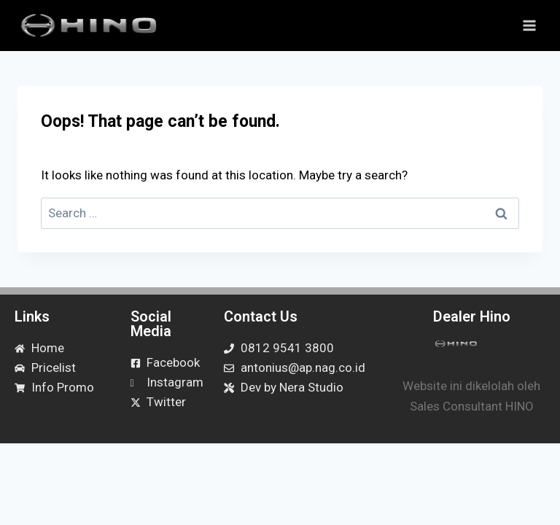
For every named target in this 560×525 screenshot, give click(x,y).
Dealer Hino (471, 316)
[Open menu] (529, 25)
